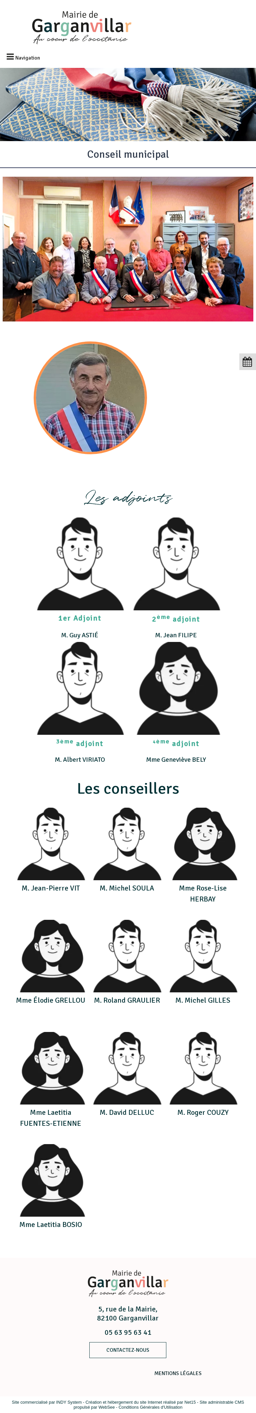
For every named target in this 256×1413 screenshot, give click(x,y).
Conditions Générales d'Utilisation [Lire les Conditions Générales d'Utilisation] (151, 1407)
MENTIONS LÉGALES (178, 1373)
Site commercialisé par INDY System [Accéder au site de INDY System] (47, 1402)
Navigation (27, 58)
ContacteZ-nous (127, 1350)
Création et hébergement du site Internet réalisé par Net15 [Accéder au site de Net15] (141, 1402)
